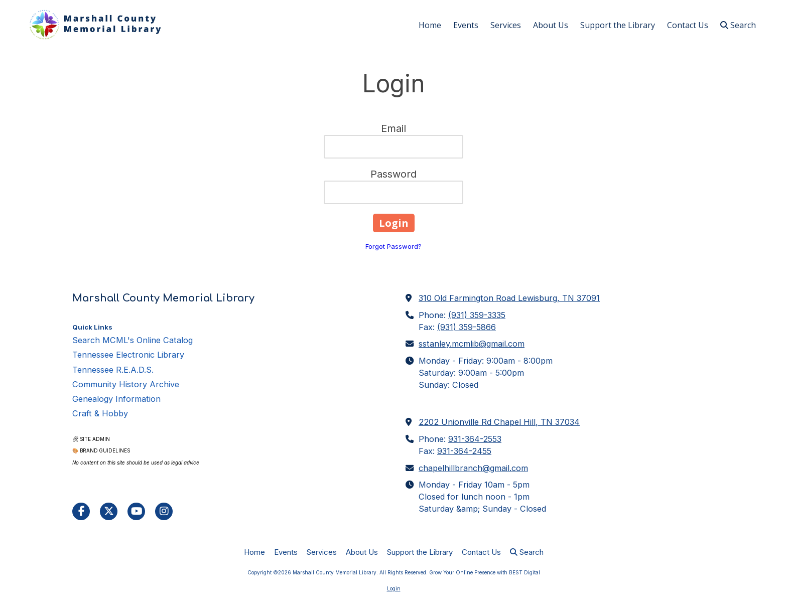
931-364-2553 (474, 439)
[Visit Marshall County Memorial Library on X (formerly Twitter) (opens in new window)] (108, 511)
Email (393, 128)
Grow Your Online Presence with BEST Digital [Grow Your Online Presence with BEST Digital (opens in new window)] (484, 572)
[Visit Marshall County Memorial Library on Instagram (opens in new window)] (164, 511)
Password (393, 174)
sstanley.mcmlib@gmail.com (471, 344)
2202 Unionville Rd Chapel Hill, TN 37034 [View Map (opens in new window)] (499, 422)
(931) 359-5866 (466, 327)
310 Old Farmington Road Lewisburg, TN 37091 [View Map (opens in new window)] (509, 298)
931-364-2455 (464, 451)
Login (394, 588)
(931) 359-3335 (476, 315)
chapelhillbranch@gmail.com (473, 468)
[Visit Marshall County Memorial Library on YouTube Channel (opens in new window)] (136, 511)
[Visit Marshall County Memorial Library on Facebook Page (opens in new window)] (81, 511)
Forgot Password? (393, 246)
